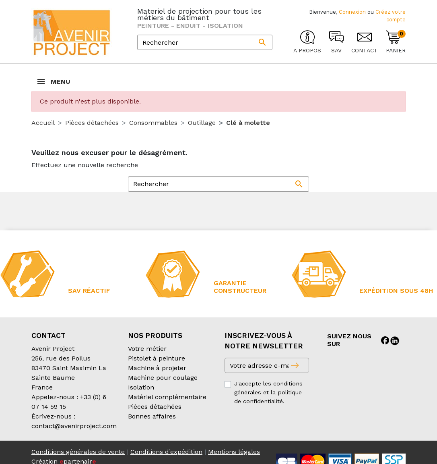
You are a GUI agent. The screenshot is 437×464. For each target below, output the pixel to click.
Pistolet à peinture (156, 358)
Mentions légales (234, 452)
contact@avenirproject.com (74, 426)
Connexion (352, 12)
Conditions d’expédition (166, 452)
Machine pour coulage (163, 377)
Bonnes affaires (152, 416)
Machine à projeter (157, 368)
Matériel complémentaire (167, 397)
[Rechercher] (204, 42)
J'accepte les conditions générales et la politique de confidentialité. (268, 392)
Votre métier (147, 348)
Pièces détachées (154, 406)
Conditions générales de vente (78, 452)
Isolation (141, 387)
